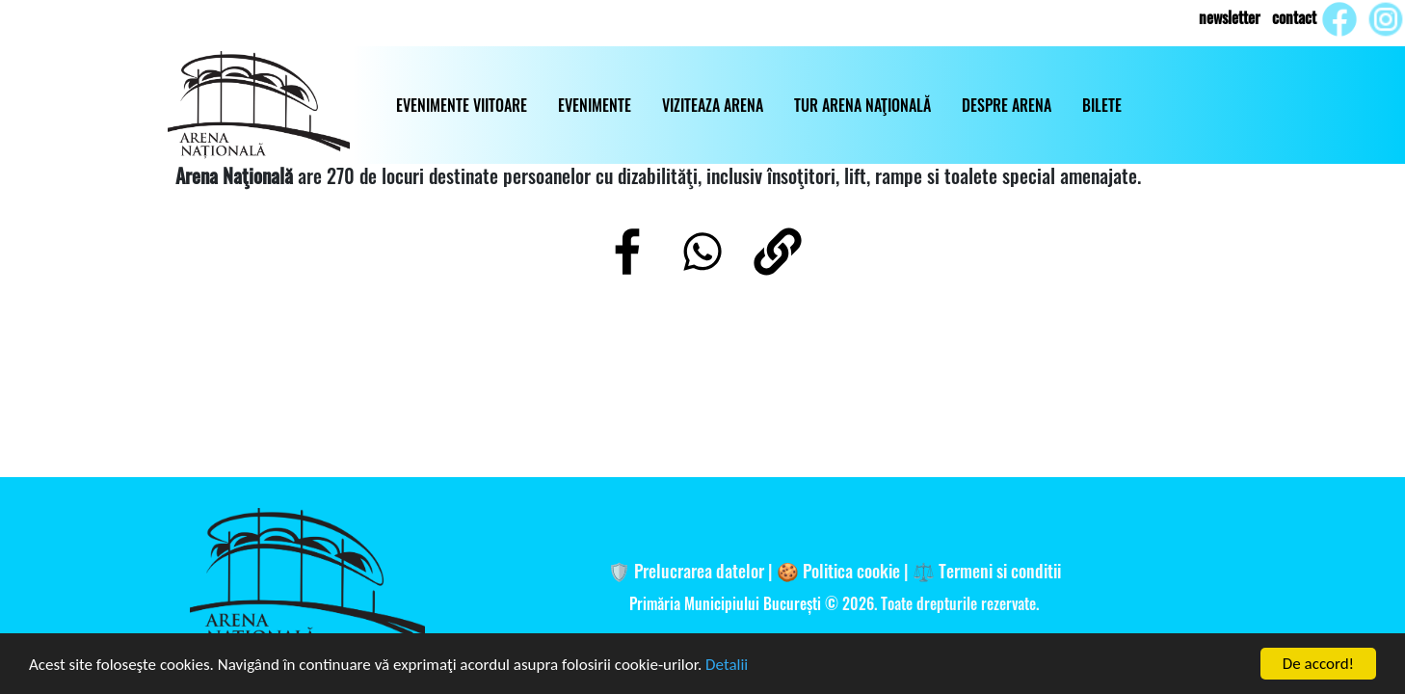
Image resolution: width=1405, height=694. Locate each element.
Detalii (726, 666)
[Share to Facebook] (627, 251)
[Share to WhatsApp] (702, 251)
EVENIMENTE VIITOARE (461, 105)
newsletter (1229, 17)
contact (1294, 17)
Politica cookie (851, 570)
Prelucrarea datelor (699, 570)
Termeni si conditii (1000, 570)
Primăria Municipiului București (727, 603)
